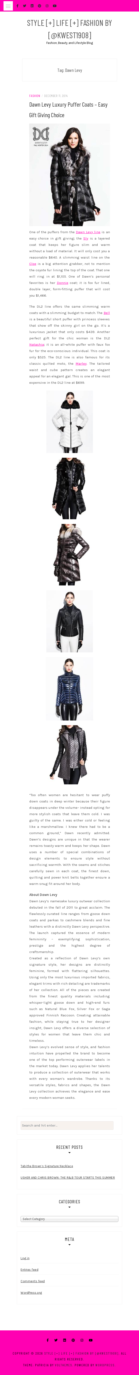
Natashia (36, 344)
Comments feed (33, 1281)
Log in (25, 1258)
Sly (85, 238)
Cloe (32, 264)
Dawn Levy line (88, 232)
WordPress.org (31, 1292)
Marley (81, 363)
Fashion (34, 96)
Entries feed (29, 1269)
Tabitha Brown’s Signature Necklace (47, 1166)
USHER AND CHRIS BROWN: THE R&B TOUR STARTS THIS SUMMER (68, 1177)
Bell (107, 313)
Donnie (62, 283)
